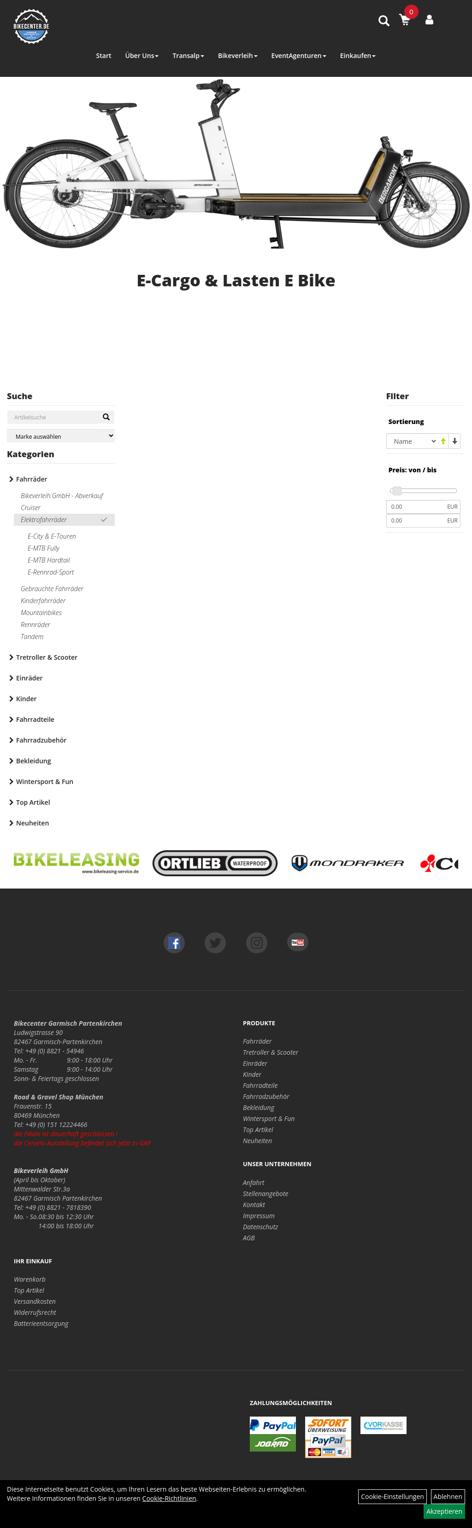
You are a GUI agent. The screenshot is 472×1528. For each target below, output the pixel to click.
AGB (249, 1237)
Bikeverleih (238, 55)
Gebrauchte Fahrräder (52, 588)
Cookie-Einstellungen (392, 1496)
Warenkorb (30, 1279)
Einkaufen (358, 55)
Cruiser (31, 507)
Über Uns (142, 55)
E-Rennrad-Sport (51, 572)
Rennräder (35, 624)
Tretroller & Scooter (46, 657)
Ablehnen (448, 1496)
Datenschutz (260, 1226)
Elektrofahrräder (44, 519)
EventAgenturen (298, 55)
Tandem (32, 636)
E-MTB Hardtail (49, 560)
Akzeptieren (444, 1511)
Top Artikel (33, 802)
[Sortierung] (411, 441)
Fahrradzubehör (41, 740)
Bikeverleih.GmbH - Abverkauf (62, 495)
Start (104, 55)
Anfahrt (253, 1182)
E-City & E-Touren (52, 536)
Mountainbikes (41, 612)
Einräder (29, 678)
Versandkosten (35, 1301)
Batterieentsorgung (41, 1323)
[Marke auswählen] (61, 435)
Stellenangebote (266, 1193)
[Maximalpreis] (415, 521)
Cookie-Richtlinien (169, 1498)
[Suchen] (106, 417)
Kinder (26, 698)
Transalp (188, 55)
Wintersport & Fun (44, 781)
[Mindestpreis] (415, 507)
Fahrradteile (35, 719)
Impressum (259, 1215)
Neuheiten (32, 823)
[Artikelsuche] (383, 21)
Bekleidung (33, 760)
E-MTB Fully (43, 548)
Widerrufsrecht (35, 1312)
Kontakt (254, 1204)
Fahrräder (31, 479)
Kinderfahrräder (43, 600)
